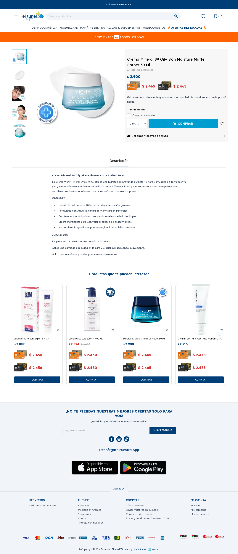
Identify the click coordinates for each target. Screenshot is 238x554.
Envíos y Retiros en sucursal (142, 509)
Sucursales (84, 514)
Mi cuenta (196, 505)
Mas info (118, 488)
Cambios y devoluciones (140, 514)
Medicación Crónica (89, 509)
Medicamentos (154, 27)
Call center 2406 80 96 (42, 505)
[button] (219, 335)
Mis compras (198, 509)
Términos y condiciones (133, 549)
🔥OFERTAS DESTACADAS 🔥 (187, 27)
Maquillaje (69, 27)
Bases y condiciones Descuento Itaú (147, 518)
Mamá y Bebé (89, 27)
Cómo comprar (135, 505)
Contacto (83, 518)
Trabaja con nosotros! (91, 522)
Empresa (83, 505)
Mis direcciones (200, 514)
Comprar (185, 123)
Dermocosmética (44, 27)
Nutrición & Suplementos (121, 27)
